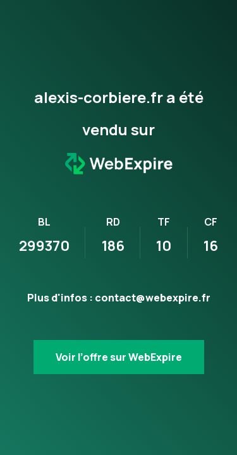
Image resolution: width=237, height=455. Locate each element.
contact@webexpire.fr (152, 298)
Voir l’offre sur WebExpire (119, 357)
